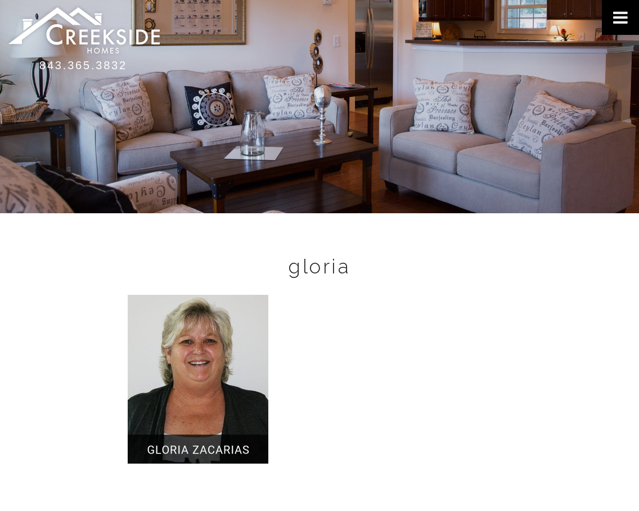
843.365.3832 (83, 65)
